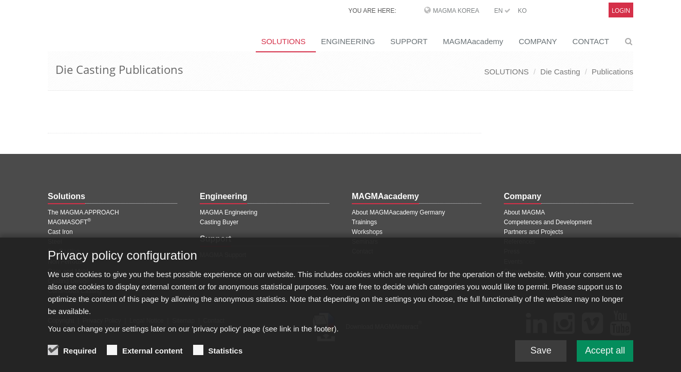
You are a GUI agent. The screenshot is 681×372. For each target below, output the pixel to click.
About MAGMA (524, 212)
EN (502, 10)
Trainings (364, 222)
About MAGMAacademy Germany (398, 212)
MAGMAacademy (473, 41)
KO (522, 10)
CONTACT (591, 41)
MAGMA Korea (456, 10)
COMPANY (538, 41)
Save (540, 359)
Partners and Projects (533, 232)
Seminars (365, 241)
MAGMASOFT (69, 222)
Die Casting (560, 71)
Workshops (367, 232)
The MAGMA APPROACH (83, 212)
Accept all (605, 359)
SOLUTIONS (283, 41)
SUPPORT (408, 41)
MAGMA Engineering (228, 212)
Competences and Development (548, 222)
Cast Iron (60, 232)
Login (621, 10)
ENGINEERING (348, 41)
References (519, 241)
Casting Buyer (219, 222)
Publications (612, 71)
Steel (55, 241)
